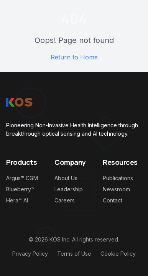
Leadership (68, 189)
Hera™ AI (17, 200)
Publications (118, 178)
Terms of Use (74, 253)
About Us (65, 178)
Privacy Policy (30, 253)
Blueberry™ (20, 189)
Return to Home (74, 57)
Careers (64, 200)
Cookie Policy (118, 253)
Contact (112, 200)
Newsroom (116, 189)
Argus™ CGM (22, 178)
